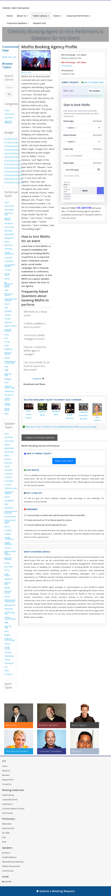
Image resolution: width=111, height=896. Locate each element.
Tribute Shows (7, 404)
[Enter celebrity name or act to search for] (10, 87)
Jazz (6, 338)
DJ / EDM (5, 832)
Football (7, 311)
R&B (6, 370)
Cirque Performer (9, 253)
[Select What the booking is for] (82, 127)
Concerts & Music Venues (13, 808)
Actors (7, 110)
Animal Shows (7, 219)
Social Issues (7, 647)
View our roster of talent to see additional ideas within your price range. (61, 426)
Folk (6, 307)
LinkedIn (7, 881)
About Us (22, 15)
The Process (7, 813)
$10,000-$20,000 (9, 146)
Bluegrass (8, 238)
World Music (7, 409)
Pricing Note (66, 65)
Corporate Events (9, 799)
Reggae (7, 379)
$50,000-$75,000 (9, 157)
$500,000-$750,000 (9, 179)
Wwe (6, 413)
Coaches (8, 477)
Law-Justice (7, 574)
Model (7, 357)
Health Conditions (9, 538)
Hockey (7, 547)
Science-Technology (9, 386)
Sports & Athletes (8, 121)
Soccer (7, 643)
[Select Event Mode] (82, 141)
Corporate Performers (78, 15)
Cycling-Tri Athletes (9, 492)
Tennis (7, 659)
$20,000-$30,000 (9, 150)
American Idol (8, 213)
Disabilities (9, 500)
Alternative (9, 209)
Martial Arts (7, 583)
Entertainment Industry (9, 299)
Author (7, 444)
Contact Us (7, 784)
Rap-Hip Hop (7, 374)
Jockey (7, 563)
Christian (8, 249)
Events (57, 15)
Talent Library (41, 15)
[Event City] (82, 155)
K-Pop (7, 342)
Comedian (9, 261)
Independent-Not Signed (9, 553)
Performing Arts (9, 613)
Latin (6, 345)
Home (10, 15)
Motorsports (9, 605)
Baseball (8, 230)
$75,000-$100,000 (9, 160)
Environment (9, 516)
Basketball (9, 234)
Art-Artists (8, 223)
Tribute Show (7, 399)
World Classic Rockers (29, 414)
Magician (8, 349)
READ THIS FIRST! (64, 460)
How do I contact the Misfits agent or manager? (35, 350)
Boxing (7, 459)
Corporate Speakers (18, 23)
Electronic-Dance (8, 294)
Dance (7, 278)
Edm (6, 290)
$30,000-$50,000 (9, 153)
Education (8, 507)
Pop (6, 366)
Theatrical (8, 395)
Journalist (8, 566)
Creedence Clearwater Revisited (83, 415)
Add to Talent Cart (93, 82)
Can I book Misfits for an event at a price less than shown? (37, 366)
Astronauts (9, 227)
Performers (9, 114)
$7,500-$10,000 (9, 142)
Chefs (7, 466)
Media (7, 587)
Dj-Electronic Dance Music (8, 284)
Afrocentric (9, 206)
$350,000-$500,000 (9, 175)
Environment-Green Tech (9, 521)
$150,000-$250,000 (9, 168)
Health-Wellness (8, 543)
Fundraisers (7, 804)
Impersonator (9, 326)
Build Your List (9, 57)
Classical (8, 257)
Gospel (7, 318)
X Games (8, 674)
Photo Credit (26, 72)
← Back (84, 190)
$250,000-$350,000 (9, 171)
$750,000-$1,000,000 (9, 182)
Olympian (8, 608)
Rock (6, 382)
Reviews (6, 775)
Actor (6, 202)
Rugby (7, 635)
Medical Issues (7, 353)
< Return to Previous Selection (39, 437)
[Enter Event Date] (82, 170)
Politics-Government (9, 618)
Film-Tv (7, 304)
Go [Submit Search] (9, 94)
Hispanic (8, 322)
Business (8, 245)
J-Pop (6, 334)
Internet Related (7, 330)
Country (8, 270)
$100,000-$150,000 (9, 164)
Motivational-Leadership (9, 362)
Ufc (5, 667)
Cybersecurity (9, 488)
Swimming (8, 391)
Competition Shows (9, 265)
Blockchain (9, 452)
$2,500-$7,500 (9, 139)
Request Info (39, 23)
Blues (6, 241)
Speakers (8, 117)
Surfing (7, 652)
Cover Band (7, 274)
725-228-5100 (83, 207)
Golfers (7, 315)
